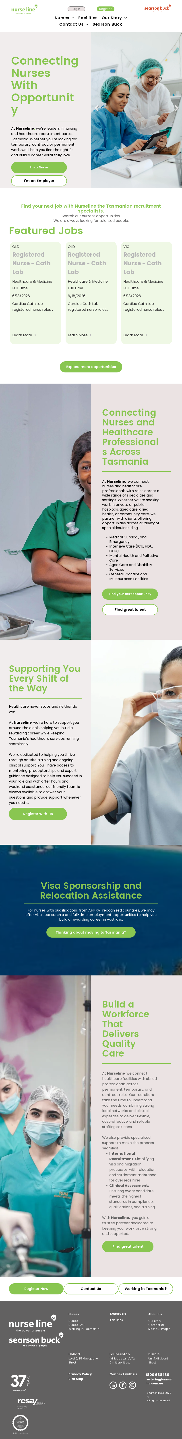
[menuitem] (65, 18)
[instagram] (132, 1386)
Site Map (75, 1379)
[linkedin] (113, 1386)
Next (176, 111)
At (11, 722)
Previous (97, 111)
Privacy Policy (80, 1374)
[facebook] (122, 1386)
